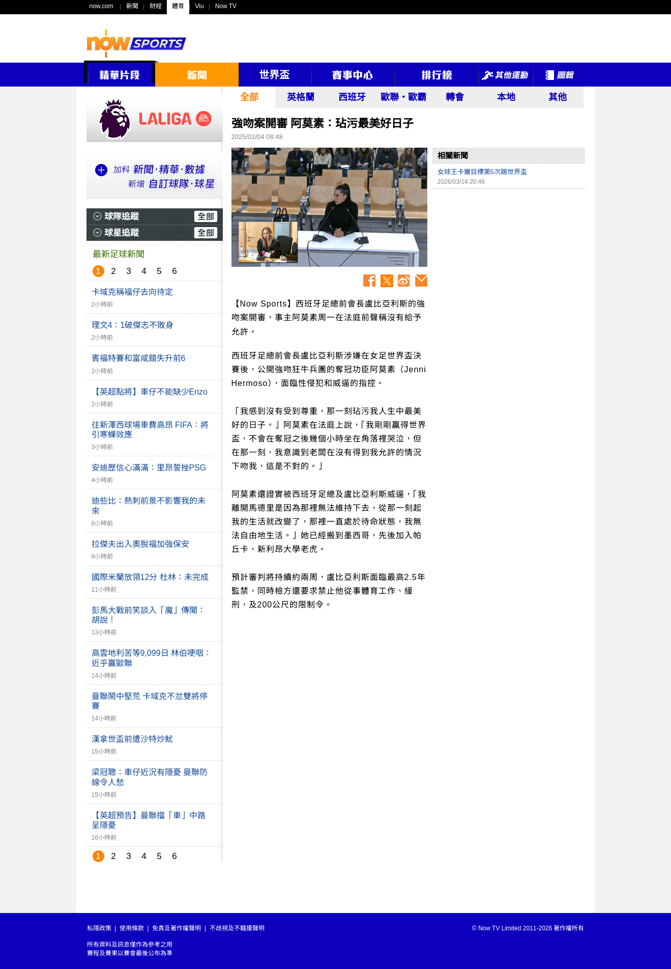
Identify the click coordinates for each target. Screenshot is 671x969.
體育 (178, 6)
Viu (199, 6)
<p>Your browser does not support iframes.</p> (508, 265)
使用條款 (132, 928)
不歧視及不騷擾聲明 (237, 928)
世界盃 (274, 74)
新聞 (132, 6)
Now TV (226, 6)
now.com (101, 6)
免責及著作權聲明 (176, 928)
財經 (156, 6)
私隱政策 (99, 928)
